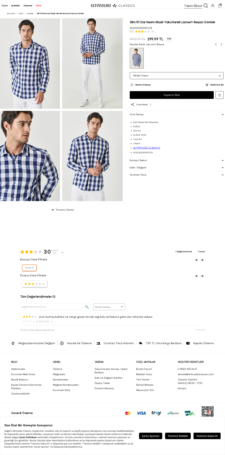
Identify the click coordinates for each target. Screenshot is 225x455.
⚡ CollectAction (200, 332)
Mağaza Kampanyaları (66, 387)
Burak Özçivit (144, 371)
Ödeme (57, 371)
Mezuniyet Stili (145, 392)
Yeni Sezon (143, 382)
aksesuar (33, 5)
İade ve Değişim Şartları (109, 380)
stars (43, 5)
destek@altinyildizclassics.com (196, 377)
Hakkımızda (18, 371)
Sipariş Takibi (102, 385)
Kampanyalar (60, 382)
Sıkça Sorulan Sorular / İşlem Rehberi (111, 373)
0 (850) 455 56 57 (187, 371)
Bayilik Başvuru (19, 382)
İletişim (182, 391)
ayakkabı (20, 5)
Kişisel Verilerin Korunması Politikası (26, 389)
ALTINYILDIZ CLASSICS (146, 149)
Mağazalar (59, 377)
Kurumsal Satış (61, 392)
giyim (10, 5)
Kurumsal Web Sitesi (23, 377)
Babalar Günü (144, 377)
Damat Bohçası (144, 387)
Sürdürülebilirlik (20, 396)
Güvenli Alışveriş (104, 391)
